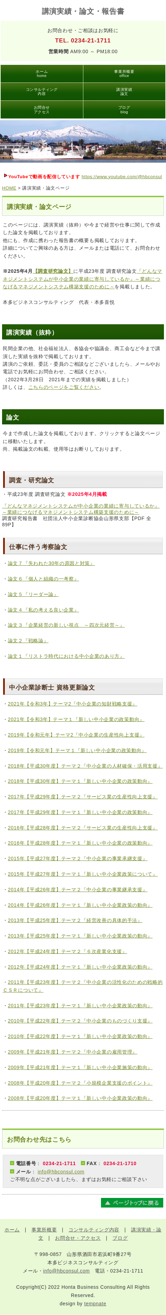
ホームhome (42, 73)
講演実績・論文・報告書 (83, 11)
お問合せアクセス (42, 109)
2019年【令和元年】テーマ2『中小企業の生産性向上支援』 (76, 735)
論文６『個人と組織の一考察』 (43, 579)
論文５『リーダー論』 (33, 594)
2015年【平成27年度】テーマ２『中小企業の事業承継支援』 (78, 858)
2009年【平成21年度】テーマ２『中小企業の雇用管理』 (72, 1052)
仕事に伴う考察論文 (38, 547)
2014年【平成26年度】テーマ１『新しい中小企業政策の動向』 (80, 905)
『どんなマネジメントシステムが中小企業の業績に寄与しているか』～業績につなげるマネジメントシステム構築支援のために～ (82, 278)
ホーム (12, 1229)
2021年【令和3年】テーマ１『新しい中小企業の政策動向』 (76, 719)
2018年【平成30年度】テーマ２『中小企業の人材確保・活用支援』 (85, 766)
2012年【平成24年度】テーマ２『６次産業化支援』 (67, 951)
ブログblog (124, 109)
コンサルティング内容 (42, 91)
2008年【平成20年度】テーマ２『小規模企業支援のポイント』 (80, 1083)
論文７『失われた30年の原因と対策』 (51, 563)
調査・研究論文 (31, 480)
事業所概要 (44, 1229)
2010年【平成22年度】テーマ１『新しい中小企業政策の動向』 (80, 1036)
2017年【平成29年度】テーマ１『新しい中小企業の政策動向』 (80, 812)
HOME (9, 188)
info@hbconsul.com (61, 1171)
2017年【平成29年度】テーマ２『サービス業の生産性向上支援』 (83, 796)
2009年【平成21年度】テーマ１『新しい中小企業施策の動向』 (80, 1067)
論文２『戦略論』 (28, 640)
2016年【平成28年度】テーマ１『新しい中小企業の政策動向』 (80, 843)
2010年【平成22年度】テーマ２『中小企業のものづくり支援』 (80, 1021)
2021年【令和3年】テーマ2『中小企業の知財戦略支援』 (72, 704)
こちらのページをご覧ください (64, 387)
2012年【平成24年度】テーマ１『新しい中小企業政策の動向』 (80, 967)
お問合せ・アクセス (78, 1238)
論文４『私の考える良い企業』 (43, 610)
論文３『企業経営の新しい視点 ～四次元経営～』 (66, 625)
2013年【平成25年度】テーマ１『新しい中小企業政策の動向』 (80, 936)
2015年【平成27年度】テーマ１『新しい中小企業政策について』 (83, 874)
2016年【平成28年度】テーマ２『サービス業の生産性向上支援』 (83, 828)
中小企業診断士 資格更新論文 (52, 687)
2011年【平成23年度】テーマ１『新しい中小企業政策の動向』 (80, 1005)
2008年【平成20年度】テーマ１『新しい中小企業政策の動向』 (80, 1098)
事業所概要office (124, 73)
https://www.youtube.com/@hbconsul (122, 176)
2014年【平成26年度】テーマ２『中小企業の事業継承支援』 (78, 889)
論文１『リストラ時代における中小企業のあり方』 (66, 656)
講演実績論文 (124, 91)
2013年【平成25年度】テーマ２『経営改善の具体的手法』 (75, 920)
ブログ (120, 1238)
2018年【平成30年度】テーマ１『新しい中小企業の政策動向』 (80, 781)
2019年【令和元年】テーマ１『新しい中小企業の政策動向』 (77, 750)
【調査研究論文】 (53, 271)
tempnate (95, 1303)
